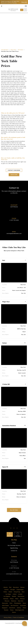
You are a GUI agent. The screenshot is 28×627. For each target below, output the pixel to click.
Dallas (5, 591)
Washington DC (19, 610)
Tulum (11, 610)
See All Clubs (14, 510)
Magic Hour (6, 302)
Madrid (14, 596)
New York (20, 601)
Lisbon (14, 594)
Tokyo (24, 607)
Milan (16, 598)
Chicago (12, 589)
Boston (22, 587)
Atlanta (6, 587)
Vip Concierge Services (14, 545)
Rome (24, 603)
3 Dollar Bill (6, 384)
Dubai (10, 591)
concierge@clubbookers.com (14, 233)
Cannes (6, 589)
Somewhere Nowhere (9, 425)
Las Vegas (8, 594)
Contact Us (14, 550)
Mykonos (13, 601)
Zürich (14, 612)
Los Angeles (7, 596)
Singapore (4, 607)
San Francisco (14, 605)
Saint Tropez (5, 605)
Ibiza (23, 591)
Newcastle (5, 603)
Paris (11, 603)
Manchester (21, 596)
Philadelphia (17, 603)
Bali (10, 587)
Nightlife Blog (14, 548)
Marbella (5, 598)
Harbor (4, 343)
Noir (3, 260)
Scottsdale (23, 605)
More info (24, 2)
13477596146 (14, 206)
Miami (11, 598)
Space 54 (5, 467)
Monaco (22, 598)
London (20, 594)
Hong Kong (17, 591)
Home (14, 542)
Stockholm (12, 607)
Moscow (7, 601)
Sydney (19, 607)
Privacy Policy (8, 617)
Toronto (6, 610)
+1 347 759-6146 (14, 220)
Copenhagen (20, 589)
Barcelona (16, 587)
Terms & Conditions (18, 617)
